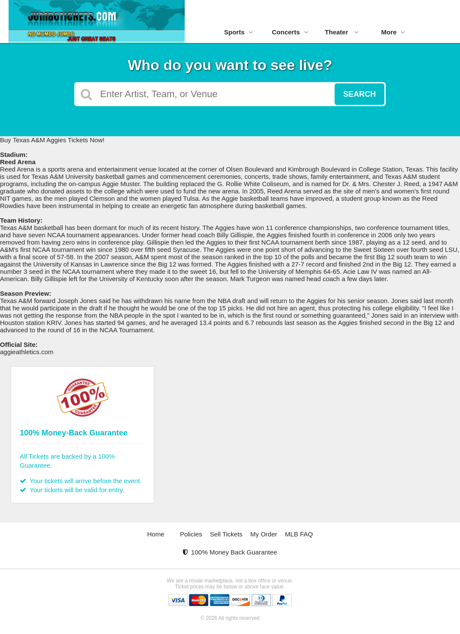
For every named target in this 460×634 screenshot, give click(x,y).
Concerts (290, 32)
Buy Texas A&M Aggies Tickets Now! (52, 140)
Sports (238, 32)
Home (156, 534)
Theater (341, 32)
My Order (263, 534)
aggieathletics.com (26, 351)
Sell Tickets (226, 534)
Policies (191, 534)
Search (359, 94)
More (393, 32)
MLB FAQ (299, 534)
